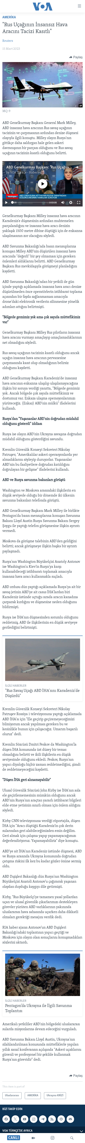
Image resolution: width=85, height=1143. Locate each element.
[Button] (76, 57)
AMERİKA (9, 17)
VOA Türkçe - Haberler (25, 172)
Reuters (7, 41)
